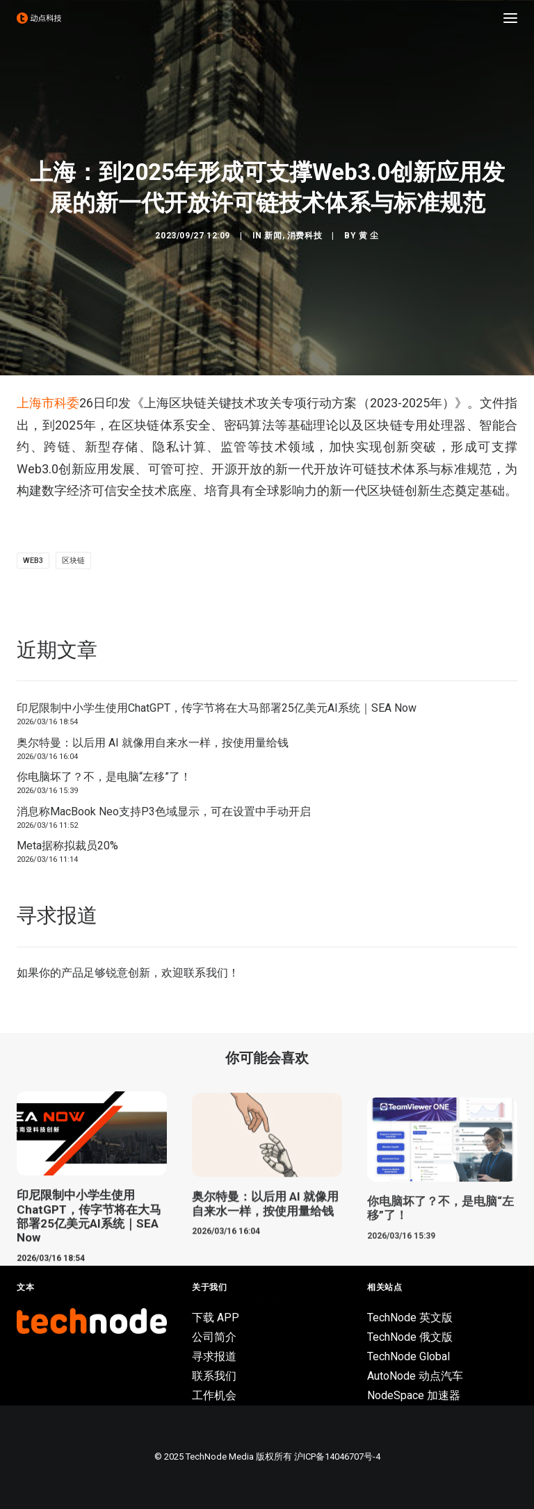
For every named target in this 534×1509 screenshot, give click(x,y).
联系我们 (206, 972)
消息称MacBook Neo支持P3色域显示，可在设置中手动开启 (164, 811)
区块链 (73, 560)
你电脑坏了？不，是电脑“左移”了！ (104, 776)
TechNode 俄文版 (410, 1337)
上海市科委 (48, 402)
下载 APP (215, 1317)
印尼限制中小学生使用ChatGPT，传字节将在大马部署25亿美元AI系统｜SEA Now (216, 708)
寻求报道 (214, 1356)
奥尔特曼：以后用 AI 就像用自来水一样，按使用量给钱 (153, 742)
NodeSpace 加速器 (413, 1395)
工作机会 (214, 1395)
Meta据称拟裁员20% (67, 845)
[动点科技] (39, 18)
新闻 (273, 235)
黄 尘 (369, 235)
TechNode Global (408, 1356)
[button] (510, 18)
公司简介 (214, 1337)
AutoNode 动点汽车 (415, 1375)
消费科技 (304, 235)
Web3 (33, 560)
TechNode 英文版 (410, 1317)
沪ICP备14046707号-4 (337, 1456)
